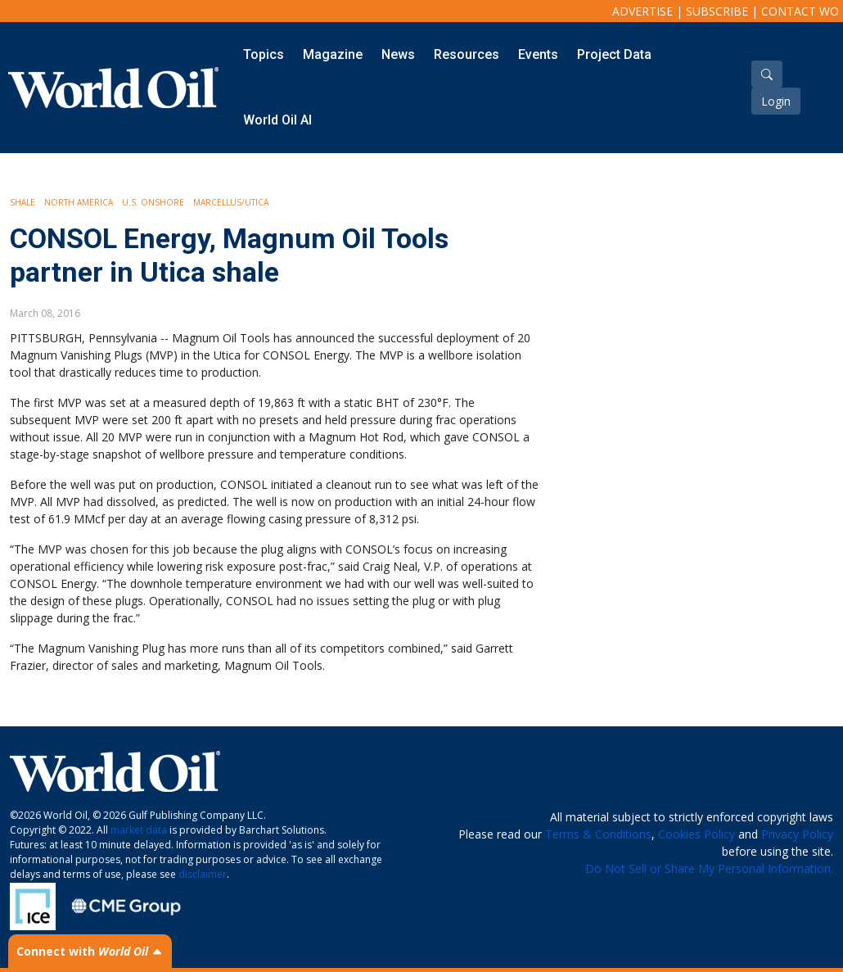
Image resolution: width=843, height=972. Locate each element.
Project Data (614, 54)
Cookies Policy (696, 834)
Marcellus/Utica (230, 202)
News (398, 54)
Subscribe (717, 11)
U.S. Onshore (153, 202)
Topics (263, 54)
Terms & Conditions (598, 834)
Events (538, 54)
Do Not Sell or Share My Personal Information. (709, 868)
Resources (466, 54)
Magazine (333, 54)
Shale (22, 202)
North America (78, 202)
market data (138, 830)
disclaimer (202, 874)
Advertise (642, 11)
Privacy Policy (797, 834)
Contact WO (800, 11)
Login (776, 101)
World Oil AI (277, 120)
